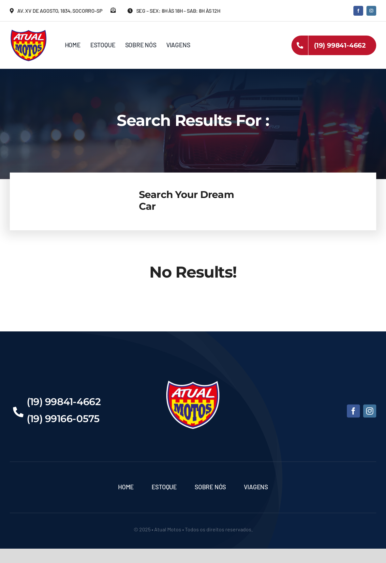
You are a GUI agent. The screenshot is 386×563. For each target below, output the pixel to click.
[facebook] (358, 11)
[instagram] (371, 11)
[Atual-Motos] (28, 31)
